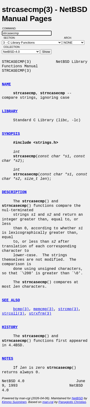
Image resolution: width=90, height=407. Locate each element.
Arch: (70, 37)
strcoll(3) (13, 313)
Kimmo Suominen (14, 402)
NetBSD (77, 398)
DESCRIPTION (14, 192)
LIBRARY (10, 111)
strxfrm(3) (40, 313)
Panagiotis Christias (72, 402)
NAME (6, 84)
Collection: (12, 46)
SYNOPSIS (11, 133)
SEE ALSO (11, 300)
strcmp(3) (68, 309)
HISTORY (10, 327)
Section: (10, 37)
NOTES (7, 358)
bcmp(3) (21, 309)
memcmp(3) (43, 309)
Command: (10, 28)
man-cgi (47, 402)
